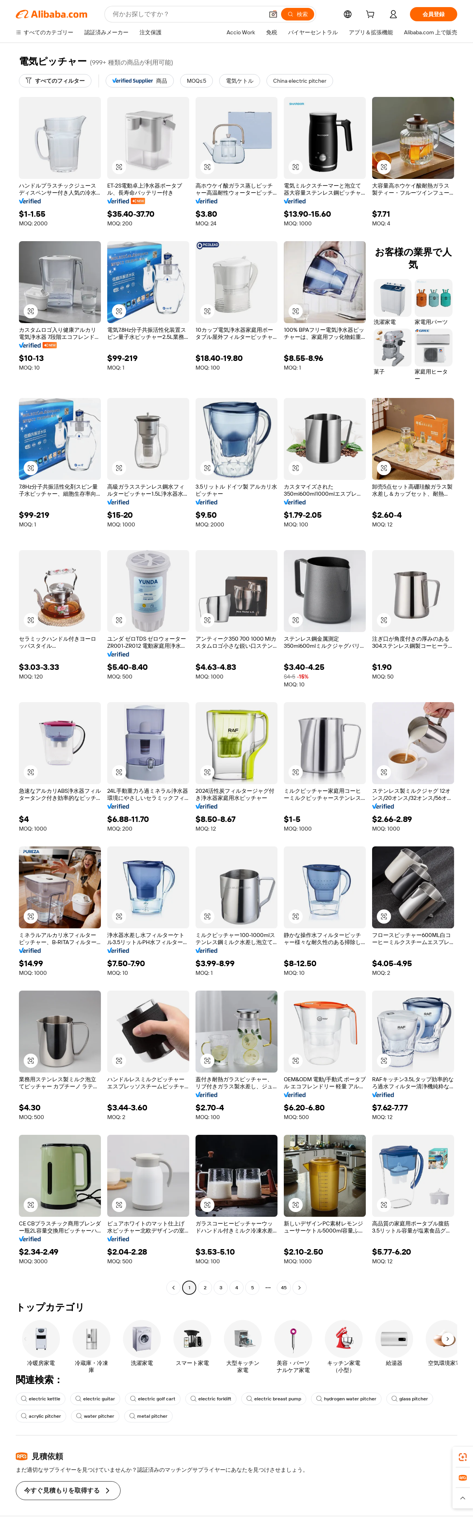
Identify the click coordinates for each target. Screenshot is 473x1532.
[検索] (297, 14)
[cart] (372, 15)
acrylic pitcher (41, 1416)
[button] (273, 14)
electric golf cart (152, 1399)
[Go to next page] (299, 1288)
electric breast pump (273, 1399)
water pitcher (95, 1416)
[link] (463, 1457)
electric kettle (40, 1399)
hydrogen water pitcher (346, 1399)
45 (284, 1287)
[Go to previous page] (173, 1288)
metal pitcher (148, 1416)
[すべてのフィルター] (55, 80)
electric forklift (210, 1399)
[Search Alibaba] (187, 14)
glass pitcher (409, 1399)
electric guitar (95, 1399)
